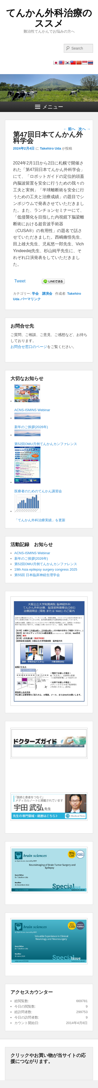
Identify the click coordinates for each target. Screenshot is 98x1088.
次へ (84, 129)
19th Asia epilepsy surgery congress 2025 (45, 569)
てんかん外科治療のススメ (49, 18)
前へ (69, 129)
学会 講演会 (42, 293)
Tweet (20, 281)
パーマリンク (30, 299)
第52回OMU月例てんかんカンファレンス (45, 564)
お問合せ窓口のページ (28, 347)
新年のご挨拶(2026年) (31, 558)
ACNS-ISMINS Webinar (32, 553)
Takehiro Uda (50, 148)
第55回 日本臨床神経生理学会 (37, 575)
